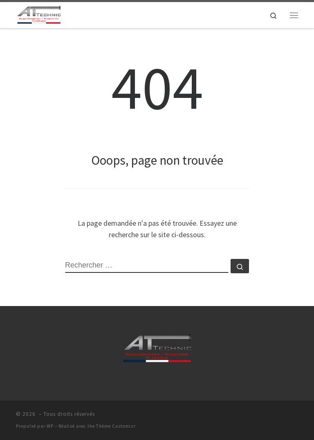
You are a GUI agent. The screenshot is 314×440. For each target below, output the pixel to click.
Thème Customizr (116, 426)
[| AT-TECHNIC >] (39, 14)
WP (50, 426)
